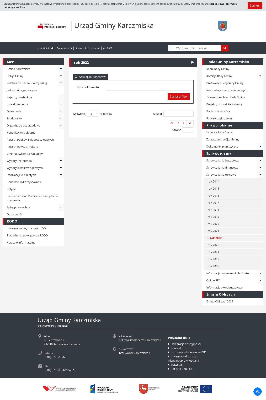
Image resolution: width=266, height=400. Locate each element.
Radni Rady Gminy (217, 69)
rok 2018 (213, 210)
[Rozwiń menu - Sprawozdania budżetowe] (260, 160)
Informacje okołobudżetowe (224, 287)
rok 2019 (213, 217)
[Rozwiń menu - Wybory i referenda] (61, 160)
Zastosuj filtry (179, 96)
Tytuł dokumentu (87, 87)
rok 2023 (213, 245)
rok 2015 (213, 188)
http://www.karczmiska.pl (135, 353)
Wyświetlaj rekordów (92, 114)
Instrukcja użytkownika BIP (188, 352)
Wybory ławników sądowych (25, 168)
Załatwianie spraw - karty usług (27, 83)
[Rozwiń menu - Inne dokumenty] (61, 104)
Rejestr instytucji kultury (22, 147)
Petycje (11, 189)
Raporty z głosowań (219, 118)
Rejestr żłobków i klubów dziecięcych (30, 139)
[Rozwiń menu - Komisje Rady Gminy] (260, 76)
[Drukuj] (192, 62)
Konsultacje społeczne (21, 132)
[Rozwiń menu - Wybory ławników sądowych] (61, 167)
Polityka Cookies (181, 369)
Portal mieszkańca (218, 111)
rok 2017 (213, 203)
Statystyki (177, 365)
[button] (171, 123)
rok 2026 (213, 266)
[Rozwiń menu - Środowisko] (61, 118)
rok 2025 (213, 259)
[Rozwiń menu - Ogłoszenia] (61, 111)
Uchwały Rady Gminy (219, 132)
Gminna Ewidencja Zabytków (25, 154)
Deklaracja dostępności (186, 344)
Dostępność (14, 214)
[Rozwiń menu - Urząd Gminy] (61, 76)
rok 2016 (213, 196)
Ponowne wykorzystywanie (24, 182)
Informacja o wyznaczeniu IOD (26, 228)
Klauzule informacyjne (21, 242)
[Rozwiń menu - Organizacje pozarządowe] (61, 125)
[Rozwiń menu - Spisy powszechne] (61, 207)
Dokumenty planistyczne (222, 146)
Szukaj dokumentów (90, 77)
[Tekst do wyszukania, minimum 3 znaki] (197, 48)
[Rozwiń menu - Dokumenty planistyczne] (260, 146)
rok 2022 (107, 48)
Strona (176, 130)
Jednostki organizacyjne (22, 90)
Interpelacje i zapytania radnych (226, 90)
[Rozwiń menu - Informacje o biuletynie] (61, 174)
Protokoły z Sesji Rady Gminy (224, 83)
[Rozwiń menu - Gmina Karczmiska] (61, 68)
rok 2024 (213, 252)
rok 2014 (213, 181)
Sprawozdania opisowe (87, 48)
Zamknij (255, 5)
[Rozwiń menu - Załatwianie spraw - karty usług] (61, 83)
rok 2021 (213, 231)
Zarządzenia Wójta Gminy (222, 139)
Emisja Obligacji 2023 (219, 301)
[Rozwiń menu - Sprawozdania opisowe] (260, 174)
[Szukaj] (224, 48)
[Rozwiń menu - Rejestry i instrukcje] (61, 97)
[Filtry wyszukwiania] (171, 48)
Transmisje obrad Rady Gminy (225, 97)
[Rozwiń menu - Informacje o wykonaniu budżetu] (260, 273)
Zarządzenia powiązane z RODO (27, 235)
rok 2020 (213, 224)
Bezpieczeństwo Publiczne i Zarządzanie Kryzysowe (32, 198)
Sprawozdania (64, 48)
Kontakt (176, 348)
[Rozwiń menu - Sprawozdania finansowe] (260, 167)
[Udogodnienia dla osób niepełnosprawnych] (257, 391)
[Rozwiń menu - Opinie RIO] (260, 280)
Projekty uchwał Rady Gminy (224, 104)
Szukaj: (173, 114)
